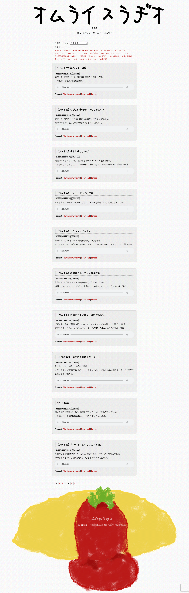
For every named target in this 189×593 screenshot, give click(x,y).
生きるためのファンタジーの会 (84, 59)
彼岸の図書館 (127, 56)
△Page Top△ (102, 518)
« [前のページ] (59, 483)
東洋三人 (58, 50)
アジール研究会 (107, 50)
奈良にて (92, 56)
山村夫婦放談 (114, 56)
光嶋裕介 (67, 50)
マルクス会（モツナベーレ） (111, 53)
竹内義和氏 (103, 59)
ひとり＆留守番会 (91, 53)
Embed (94, 94)
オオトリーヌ (60, 53)
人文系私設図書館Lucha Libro (66, 56)
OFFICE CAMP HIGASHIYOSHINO (85, 50)
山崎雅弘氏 (102, 56)
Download (85, 94)
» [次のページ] (74, 483)
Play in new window (71, 94)
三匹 (126, 53)
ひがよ (79, 53)
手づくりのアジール (62, 59)
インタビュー (120, 50)
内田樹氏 (83, 56)
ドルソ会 (70, 53)
